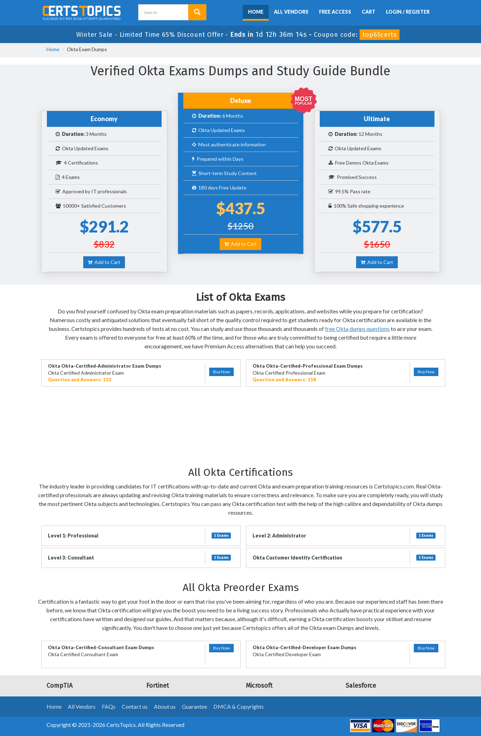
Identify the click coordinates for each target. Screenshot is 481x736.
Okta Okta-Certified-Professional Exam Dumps (308, 366)
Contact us (135, 706)
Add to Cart (104, 262)
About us (165, 706)
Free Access (335, 12)
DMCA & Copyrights (238, 706)
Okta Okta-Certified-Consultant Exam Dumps (101, 647)
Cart (368, 12)
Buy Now (221, 371)
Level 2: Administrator (279, 536)
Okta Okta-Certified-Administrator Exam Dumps (104, 366)
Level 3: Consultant (71, 558)
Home (255, 12)
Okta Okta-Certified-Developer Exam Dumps (304, 647)
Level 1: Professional (73, 536)
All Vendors (291, 12)
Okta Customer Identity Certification (297, 558)
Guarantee (194, 706)
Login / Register (408, 12)
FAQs (108, 706)
